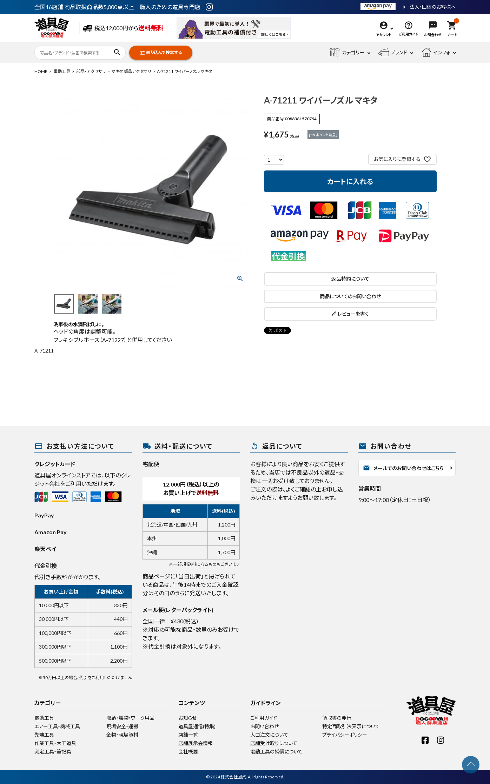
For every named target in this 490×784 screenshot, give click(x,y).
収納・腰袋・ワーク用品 (130, 718)
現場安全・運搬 (122, 726)
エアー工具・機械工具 (57, 726)
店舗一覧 (188, 735)
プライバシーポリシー (344, 735)
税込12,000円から (123, 28)
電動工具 (61, 71)
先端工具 (44, 735)
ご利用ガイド (263, 718)
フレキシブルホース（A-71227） (90, 339)
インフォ (435, 52)
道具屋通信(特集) (197, 726)
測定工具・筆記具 (52, 752)
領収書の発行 (336, 718)
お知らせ (187, 718)
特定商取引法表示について (351, 726)
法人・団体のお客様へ (433, 7)
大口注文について (269, 735)
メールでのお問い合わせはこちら (403, 467)
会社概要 (188, 752)
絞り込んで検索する (161, 53)
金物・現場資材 (122, 735)
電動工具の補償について (276, 752)
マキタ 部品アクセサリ (131, 71)
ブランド (392, 52)
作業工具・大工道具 (55, 743)
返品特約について (350, 279)
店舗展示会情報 (195, 743)
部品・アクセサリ (91, 71)
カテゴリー (347, 52)
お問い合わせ (264, 726)
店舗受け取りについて (273, 743)
